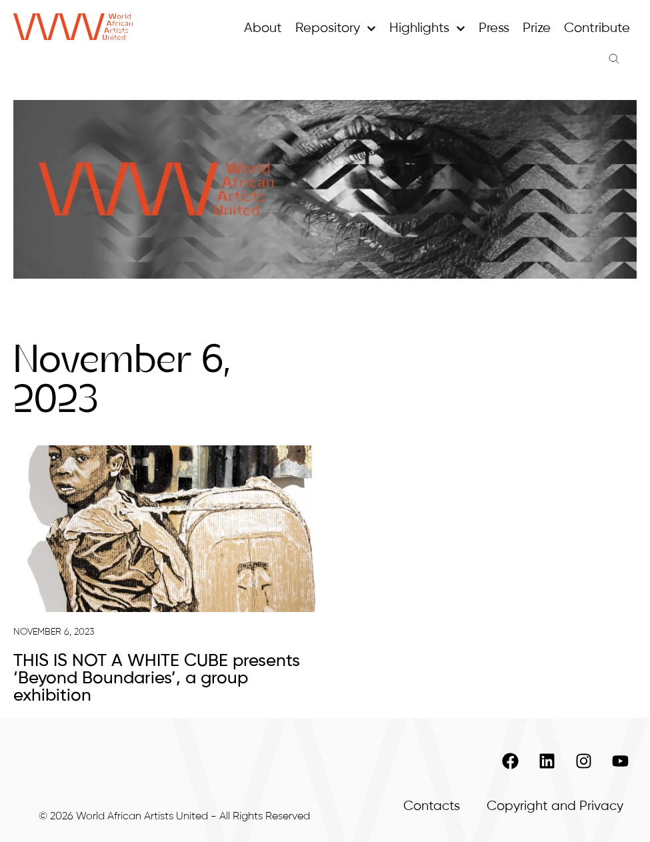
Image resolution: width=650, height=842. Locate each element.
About (263, 28)
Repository (335, 28)
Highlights (427, 28)
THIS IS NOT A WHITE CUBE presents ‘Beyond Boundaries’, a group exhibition (156, 679)
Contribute (597, 28)
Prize (537, 28)
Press (494, 28)
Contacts (431, 806)
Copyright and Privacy (555, 806)
